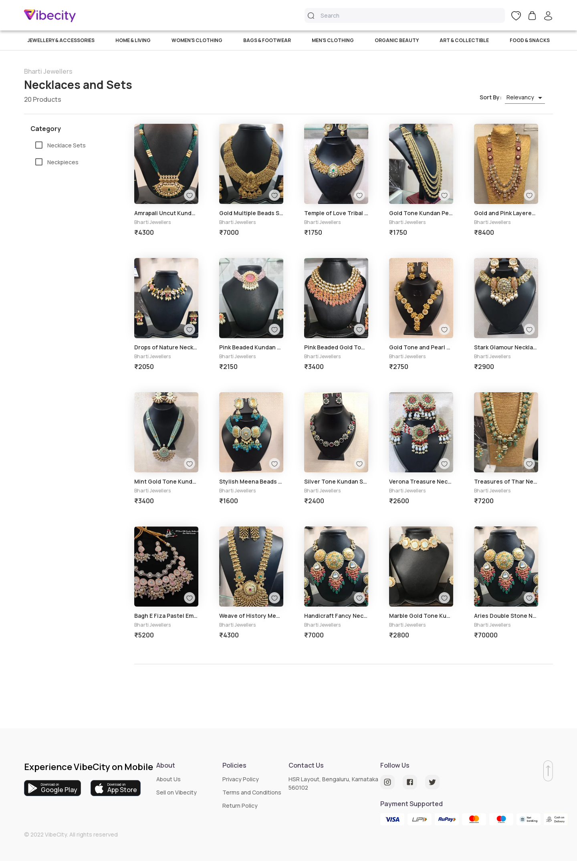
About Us (168, 779)
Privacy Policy (240, 779)
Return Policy (240, 805)
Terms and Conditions (251, 792)
